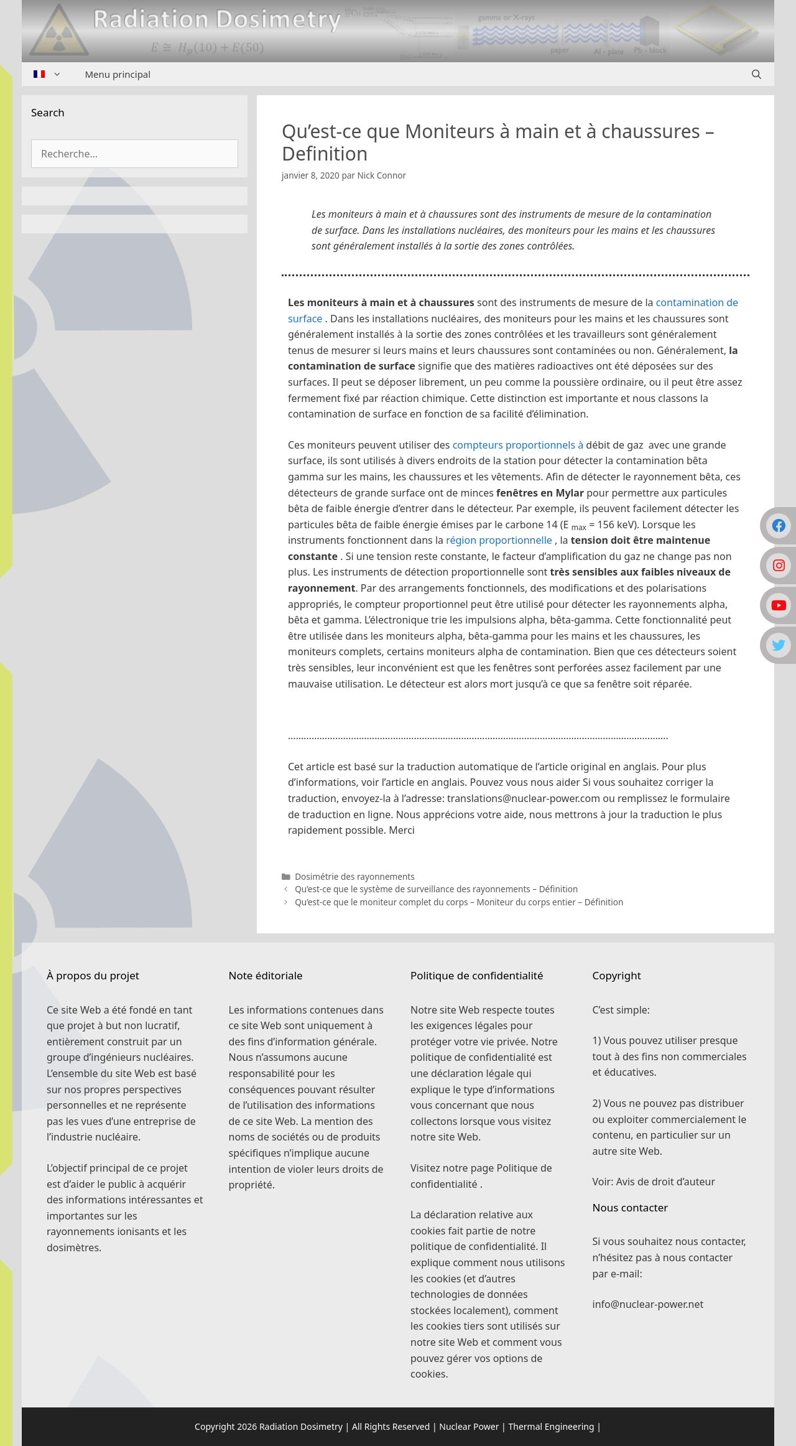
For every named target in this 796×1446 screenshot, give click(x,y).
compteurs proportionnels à (518, 445)
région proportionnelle (499, 540)
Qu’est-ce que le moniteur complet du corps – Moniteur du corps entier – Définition (459, 902)
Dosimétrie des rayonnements (355, 876)
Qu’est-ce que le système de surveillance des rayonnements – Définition (436, 889)
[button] (515, 717)
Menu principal (118, 74)
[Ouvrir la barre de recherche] (756, 74)
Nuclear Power (469, 1426)
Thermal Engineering (551, 1426)
